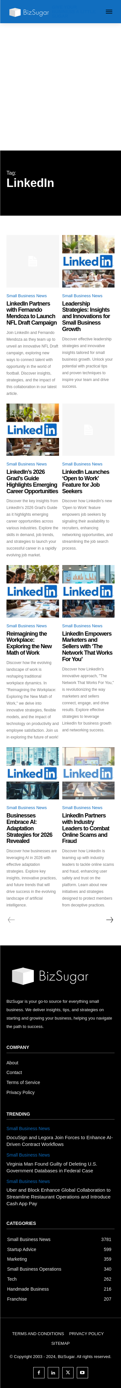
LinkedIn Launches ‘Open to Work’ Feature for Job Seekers (85, 481)
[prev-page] (11, 920)
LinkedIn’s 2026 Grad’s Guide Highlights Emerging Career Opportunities (32, 481)
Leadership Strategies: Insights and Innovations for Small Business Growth (86, 316)
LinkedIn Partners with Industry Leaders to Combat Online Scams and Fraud (85, 828)
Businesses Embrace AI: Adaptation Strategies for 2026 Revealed (29, 828)
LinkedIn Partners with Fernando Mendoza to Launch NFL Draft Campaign (31, 313)
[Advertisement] (60, 86)
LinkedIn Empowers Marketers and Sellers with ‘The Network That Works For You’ (87, 646)
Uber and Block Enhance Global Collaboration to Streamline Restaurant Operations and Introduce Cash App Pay (58, 1196)
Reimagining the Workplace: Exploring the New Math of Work (29, 643)
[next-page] (109, 920)
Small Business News (26, 295)
